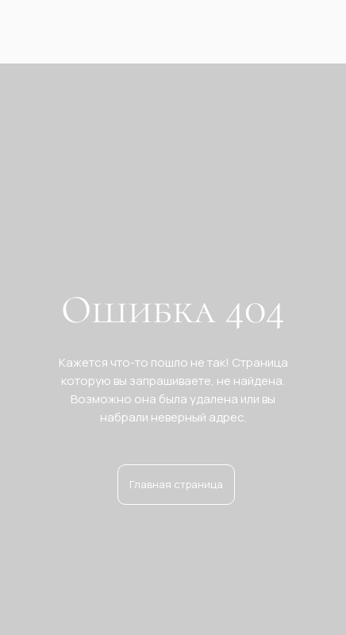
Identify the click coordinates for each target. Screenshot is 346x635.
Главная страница (176, 484)
